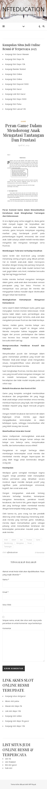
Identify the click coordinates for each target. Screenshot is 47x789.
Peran (30, 543)
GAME (23, 121)
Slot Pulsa (17, 104)
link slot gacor (11, 765)
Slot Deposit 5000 (21, 84)
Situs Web (7, 604)
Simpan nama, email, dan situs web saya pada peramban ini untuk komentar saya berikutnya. (22, 622)
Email (6, 592)
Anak (6, 540)
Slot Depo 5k (18, 59)
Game (38, 540)
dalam (14, 540)
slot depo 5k (16, 706)
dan (21, 540)
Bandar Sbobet (19, 69)
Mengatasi (20, 543)
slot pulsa (15, 701)
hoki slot (8, 768)
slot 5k (8, 758)
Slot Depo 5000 (19, 99)
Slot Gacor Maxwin (21, 54)
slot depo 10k (15, 711)
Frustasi (29, 540)
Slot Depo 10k (19, 64)
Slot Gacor (17, 89)
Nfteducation (23, 9)
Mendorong (8, 543)
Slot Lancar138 (19, 109)
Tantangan (8, 546)
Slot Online (17, 74)
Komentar (7, 628)
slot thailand (10, 762)
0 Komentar (39, 552)
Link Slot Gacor (19, 94)
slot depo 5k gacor (21, 721)
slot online (17, 716)
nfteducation (12, 552)
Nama (6, 579)
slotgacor (22, 696)
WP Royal (32, 784)
